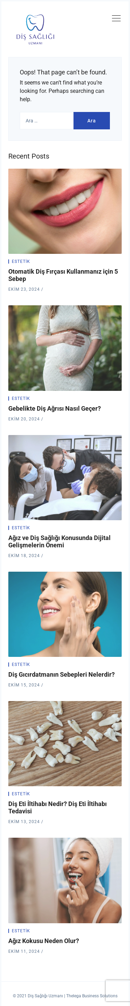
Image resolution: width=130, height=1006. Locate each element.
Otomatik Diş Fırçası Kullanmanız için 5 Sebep (63, 275)
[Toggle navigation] (116, 19)
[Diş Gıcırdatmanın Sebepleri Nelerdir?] (65, 614)
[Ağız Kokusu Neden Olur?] (65, 880)
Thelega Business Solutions (92, 995)
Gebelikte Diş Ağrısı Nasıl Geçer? (54, 408)
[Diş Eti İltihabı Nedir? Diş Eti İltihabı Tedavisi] (65, 743)
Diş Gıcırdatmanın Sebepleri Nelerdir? (61, 674)
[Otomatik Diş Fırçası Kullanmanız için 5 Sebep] (65, 211)
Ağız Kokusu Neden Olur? (43, 940)
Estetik (21, 261)
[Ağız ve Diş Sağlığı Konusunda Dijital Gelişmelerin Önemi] (65, 477)
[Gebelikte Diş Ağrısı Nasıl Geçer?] (65, 348)
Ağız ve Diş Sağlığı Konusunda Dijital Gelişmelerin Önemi (59, 541)
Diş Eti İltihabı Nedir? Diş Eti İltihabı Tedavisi (57, 807)
